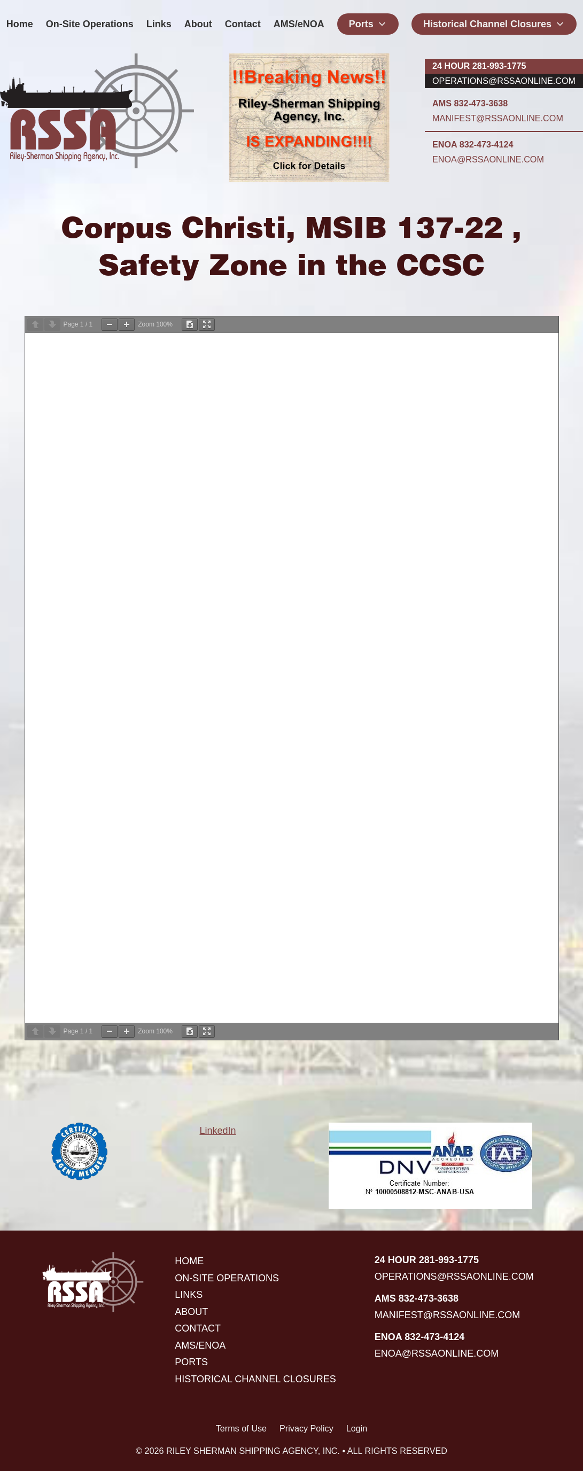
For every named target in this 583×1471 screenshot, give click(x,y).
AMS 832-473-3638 (470, 103)
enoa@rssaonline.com (488, 159)
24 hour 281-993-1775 (479, 66)
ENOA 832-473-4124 (472, 144)
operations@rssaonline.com (504, 80)
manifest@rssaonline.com (497, 118)
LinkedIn (217, 1130)
